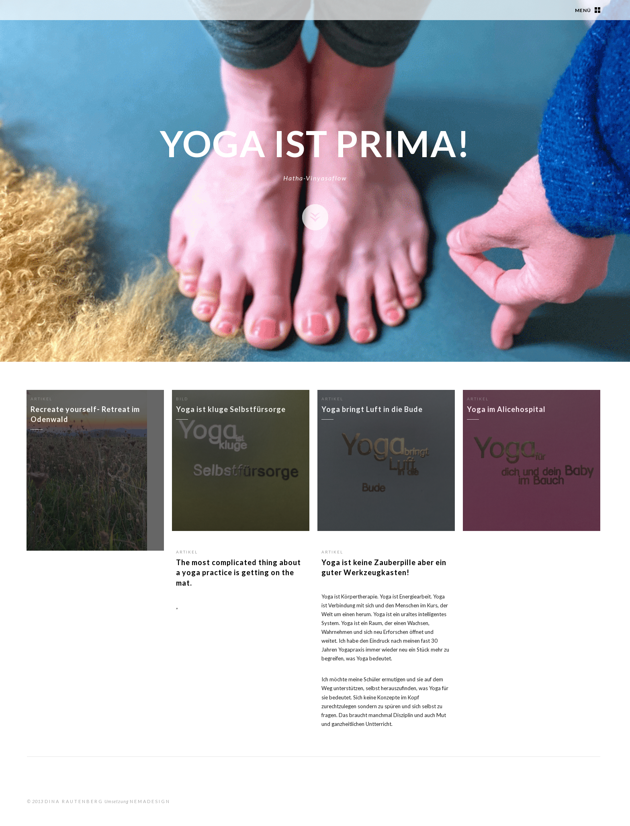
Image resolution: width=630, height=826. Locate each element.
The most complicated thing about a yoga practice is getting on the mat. (238, 572)
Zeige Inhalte (315, 217)
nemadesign (150, 801)
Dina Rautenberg (74, 801)
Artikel (187, 551)
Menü (583, 10)
